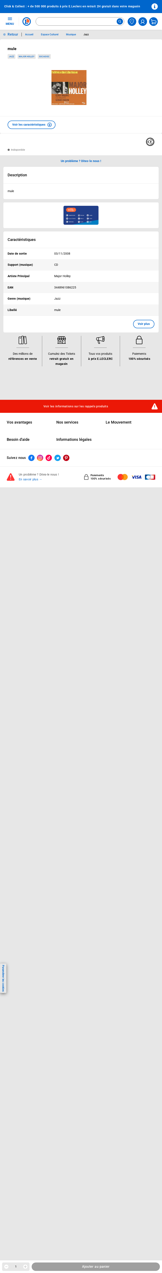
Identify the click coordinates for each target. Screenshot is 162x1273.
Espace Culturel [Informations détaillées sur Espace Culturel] (49, 34)
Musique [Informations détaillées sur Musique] (71, 34)
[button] (31, 125)
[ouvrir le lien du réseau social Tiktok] (49, 458)
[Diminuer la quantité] (6, 1267)
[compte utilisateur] (142, 21)
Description (17, 175)
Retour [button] (13, 34)
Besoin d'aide (18, 439)
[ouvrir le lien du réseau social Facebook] (31, 458)
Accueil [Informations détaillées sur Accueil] (29, 34)
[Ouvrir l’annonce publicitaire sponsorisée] (81, 215)
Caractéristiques (22, 240)
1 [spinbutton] (16, 1266)
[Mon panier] (153, 21)
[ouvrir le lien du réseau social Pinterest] (66, 458)
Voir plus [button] (144, 324)
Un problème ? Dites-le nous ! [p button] (81, 160)
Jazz (11, 56)
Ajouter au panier (96, 1266)
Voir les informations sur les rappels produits (75, 406)
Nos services (67, 422)
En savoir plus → (30, 479)
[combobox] (80, 21)
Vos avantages (19, 422)
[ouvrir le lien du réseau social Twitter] (57, 458)
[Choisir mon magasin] (132, 21)
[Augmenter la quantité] (25, 1267)
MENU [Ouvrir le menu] (10, 21)
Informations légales (74, 439)
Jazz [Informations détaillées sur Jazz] (86, 34)
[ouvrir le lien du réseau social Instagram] (40, 458)
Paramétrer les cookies (3, 978)
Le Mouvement (118, 422)
